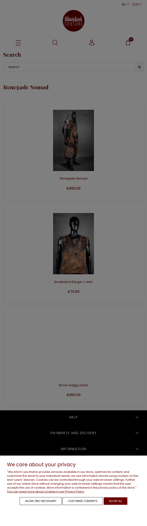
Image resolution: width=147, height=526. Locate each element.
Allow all (115, 501)
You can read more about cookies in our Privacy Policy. (46, 491)
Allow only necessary (40, 501)
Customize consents (82, 501)
